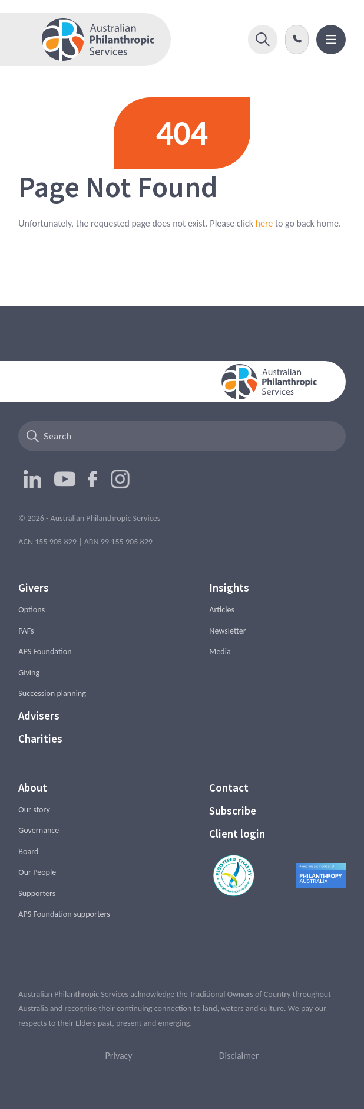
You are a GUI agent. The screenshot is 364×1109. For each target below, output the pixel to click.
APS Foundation (44, 652)
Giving (28, 673)
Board (28, 851)
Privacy (118, 1055)
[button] (262, 39)
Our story (34, 810)
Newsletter (227, 631)
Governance (38, 830)
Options (31, 610)
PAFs (26, 631)
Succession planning (52, 693)
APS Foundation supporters (64, 914)
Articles (221, 610)
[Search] (181, 436)
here (264, 223)
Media (219, 652)
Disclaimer (239, 1055)
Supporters (36, 893)
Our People (37, 872)
